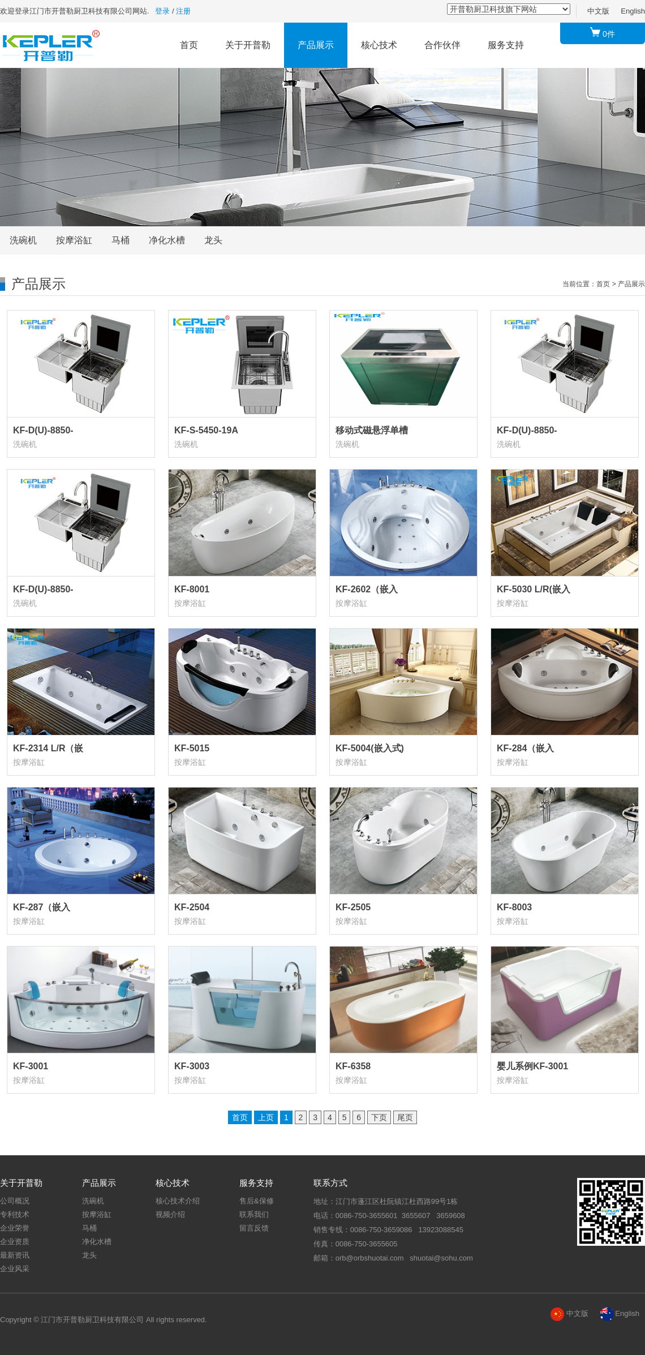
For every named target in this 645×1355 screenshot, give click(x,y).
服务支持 (506, 45)
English (633, 11)
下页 (379, 1117)
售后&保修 (256, 1201)
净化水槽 (167, 240)
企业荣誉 (14, 1228)
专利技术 (14, 1214)
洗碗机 (23, 240)
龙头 (213, 240)
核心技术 (379, 45)
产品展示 (316, 45)
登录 (162, 11)
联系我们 (254, 1214)
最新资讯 (14, 1255)
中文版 (598, 11)
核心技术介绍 (178, 1201)
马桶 (120, 240)
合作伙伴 (442, 45)
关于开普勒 (247, 45)
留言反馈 (254, 1228)
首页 (189, 45)
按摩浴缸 (74, 240)
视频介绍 (170, 1214)
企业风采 (14, 1268)
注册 (183, 11)
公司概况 (14, 1201)
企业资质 (14, 1241)
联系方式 (330, 1183)
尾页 (405, 1117)
